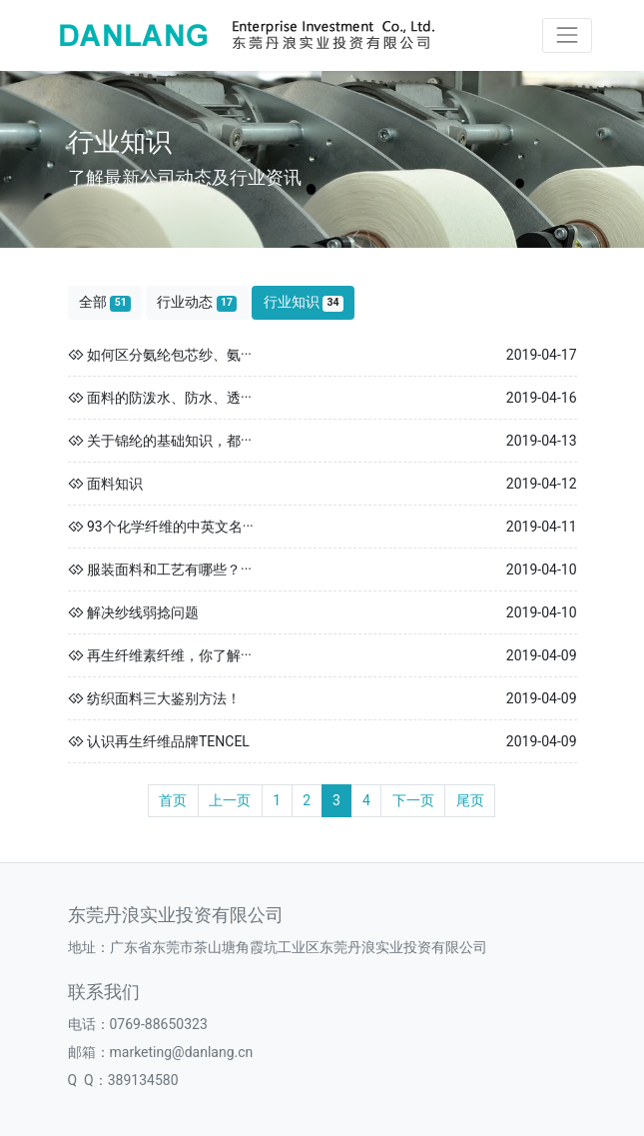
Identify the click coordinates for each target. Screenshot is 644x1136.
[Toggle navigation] (566, 35)
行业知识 (303, 302)
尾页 (470, 800)
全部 (105, 302)
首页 (173, 800)
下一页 (413, 800)
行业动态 (197, 302)
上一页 (230, 800)
